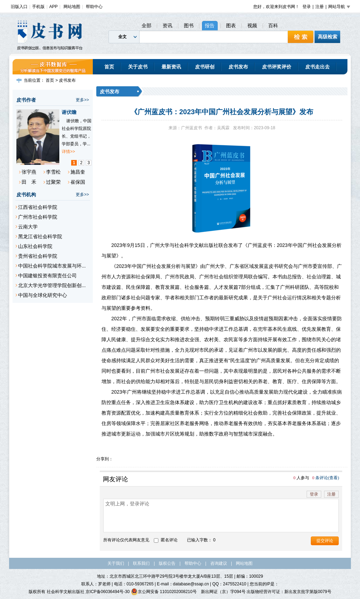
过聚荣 (53, 182)
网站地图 (71, 6)
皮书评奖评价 (276, 67)
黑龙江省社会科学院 (40, 236)
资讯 (167, 25)
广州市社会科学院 (37, 217)
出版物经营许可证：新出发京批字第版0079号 (289, 591)
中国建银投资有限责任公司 (47, 275)
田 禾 (29, 182)
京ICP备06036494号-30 (107, 591)
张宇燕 (29, 172)
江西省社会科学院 (37, 207)
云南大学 (28, 226)
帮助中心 (94, 6)
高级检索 (327, 36)
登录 (306, 6)
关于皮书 (138, 67)
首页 (109, 67)
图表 (231, 25)
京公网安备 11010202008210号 (164, 591)
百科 (273, 25)
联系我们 (141, 563)
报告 (210, 25)
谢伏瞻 (69, 112)
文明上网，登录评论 (221, 515)
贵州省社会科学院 (37, 256)
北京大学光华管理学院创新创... (52, 285)
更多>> (82, 99)
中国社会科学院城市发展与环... (52, 266)
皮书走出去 (317, 67)
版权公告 (167, 563)
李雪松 (53, 172)
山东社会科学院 (35, 246)
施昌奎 (77, 172)
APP (53, 6)
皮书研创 (205, 67)
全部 (146, 25)
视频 (252, 25)
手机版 (38, 6)
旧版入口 (19, 6)
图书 (189, 25)
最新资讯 (171, 67)
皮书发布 (238, 67)
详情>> (68, 151)
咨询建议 (218, 563)
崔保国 (77, 182)
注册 (319, 6)
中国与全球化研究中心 (42, 295)
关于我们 (115, 563)
